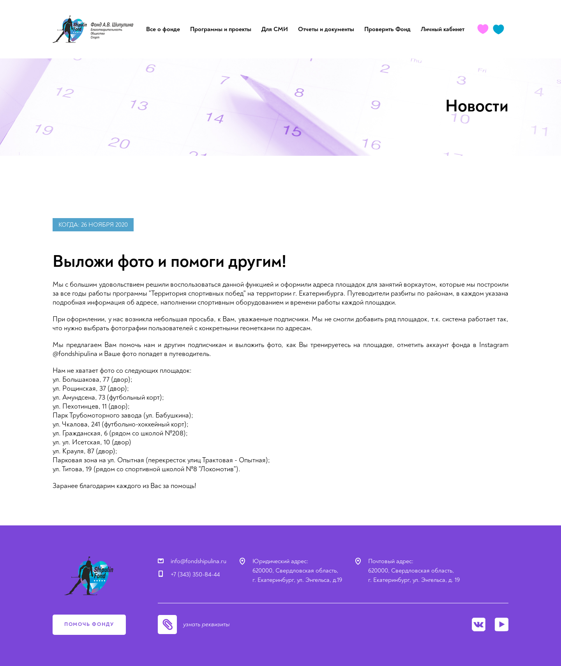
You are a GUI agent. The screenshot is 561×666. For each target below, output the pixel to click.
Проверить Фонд (387, 29)
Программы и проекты (220, 29)
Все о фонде (163, 29)
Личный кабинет (442, 29)
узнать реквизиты (206, 624)
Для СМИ (274, 29)
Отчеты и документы (326, 29)
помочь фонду (89, 624)
